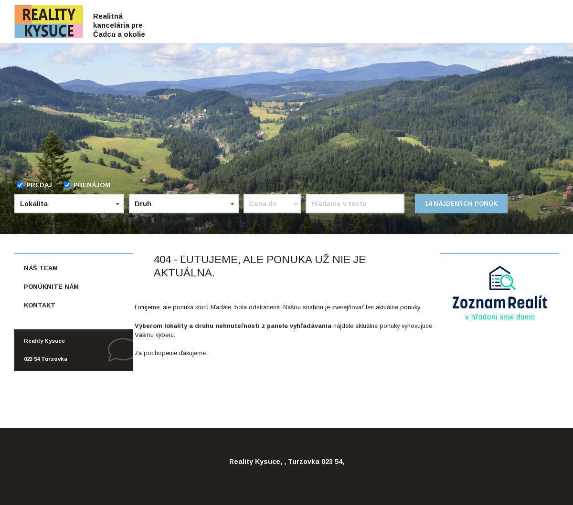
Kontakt (39, 305)
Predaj (34, 185)
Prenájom (87, 185)
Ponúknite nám (51, 286)
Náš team (41, 268)
